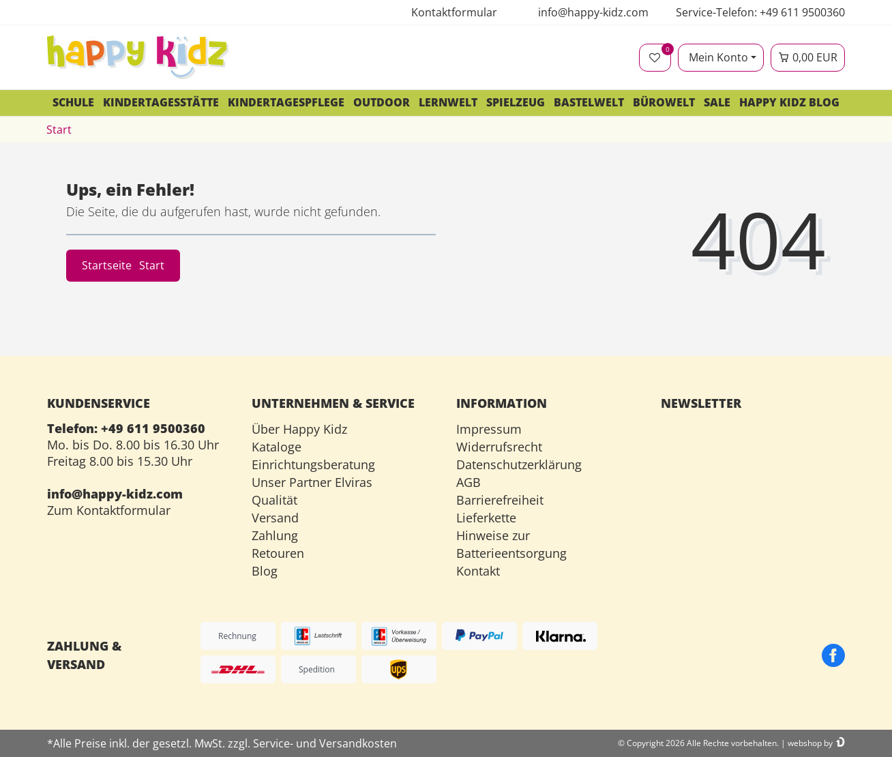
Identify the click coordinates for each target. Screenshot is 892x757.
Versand (275, 517)
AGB (468, 482)
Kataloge (276, 447)
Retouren (278, 553)
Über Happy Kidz (299, 429)
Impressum (489, 429)
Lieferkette (486, 517)
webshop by (810, 743)
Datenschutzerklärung (519, 464)
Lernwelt (448, 102)
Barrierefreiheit (500, 500)
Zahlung (275, 535)
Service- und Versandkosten (325, 743)
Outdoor (381, 102)
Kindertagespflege (286, 102)
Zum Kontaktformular (108, 510)
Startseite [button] (123, 265)
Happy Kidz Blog (789, 102)
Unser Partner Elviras (312, 482)
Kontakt (478, 571)
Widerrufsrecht (499, 447)
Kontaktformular (454, 12)
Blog (265, 571)
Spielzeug (515, 102)
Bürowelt (664, 102)
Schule (73, 102)
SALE (717, 102)
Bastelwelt (589, 102)
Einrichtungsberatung (313, 464)
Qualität (274, 500)
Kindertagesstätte (161, 102)
